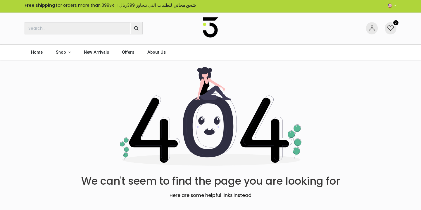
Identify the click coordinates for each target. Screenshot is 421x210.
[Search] (136, 28)
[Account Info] (372, 28)
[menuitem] (37, 52)
